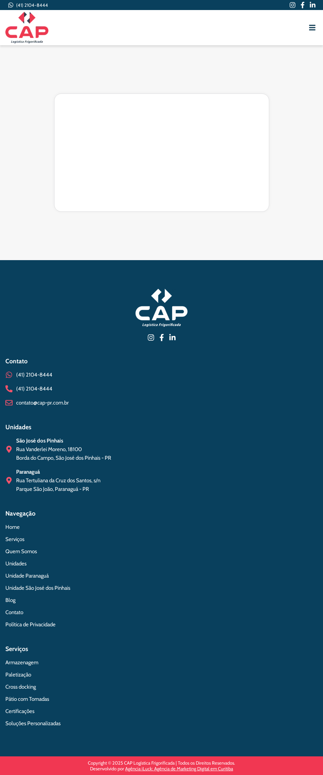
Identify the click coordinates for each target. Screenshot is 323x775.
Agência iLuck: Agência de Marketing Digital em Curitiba (179, 768)
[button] (312, 27)
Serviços (16, 648)
